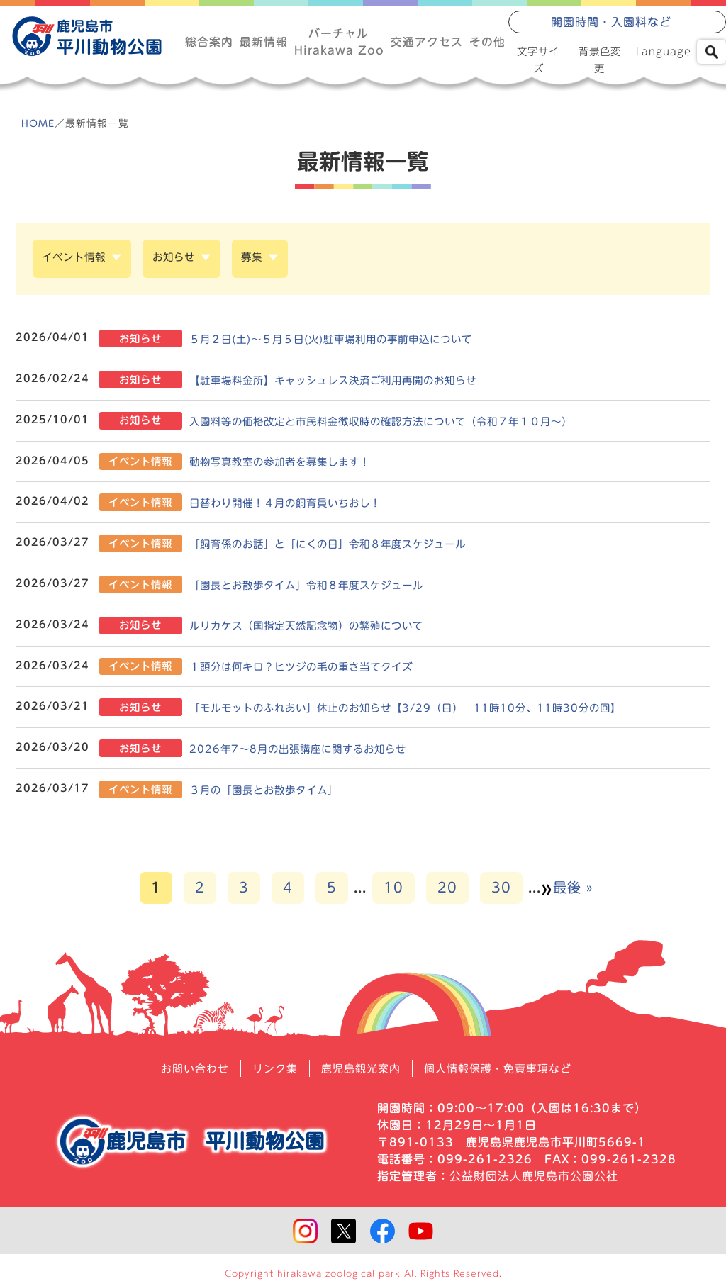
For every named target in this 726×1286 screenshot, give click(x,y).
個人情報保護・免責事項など (503, 1072)
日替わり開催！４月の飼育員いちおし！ (303, 506)
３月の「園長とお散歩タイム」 (280, 793)
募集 (270, 262)
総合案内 (208, 42)
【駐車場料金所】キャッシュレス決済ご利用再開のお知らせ (354, 383)
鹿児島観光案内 (360, 1072)
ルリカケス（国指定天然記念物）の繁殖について (325, 628)
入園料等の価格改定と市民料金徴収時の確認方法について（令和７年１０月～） (405, 423)
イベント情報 (78, 262)
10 (393, 891)
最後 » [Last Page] (573, 891)
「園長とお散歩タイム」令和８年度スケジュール (325, 588)
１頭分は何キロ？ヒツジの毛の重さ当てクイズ (320, 669)
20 (447, 891)
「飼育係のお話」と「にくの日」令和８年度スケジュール (348, 547)
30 (501, 891)
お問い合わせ (186, 1072)
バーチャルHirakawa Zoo (339, 42)
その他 (487, 42)
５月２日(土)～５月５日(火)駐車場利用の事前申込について (352, 342)
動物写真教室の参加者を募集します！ (297, 464)
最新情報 (263, 42)
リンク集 (270, 1072)
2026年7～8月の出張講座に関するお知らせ (315, 752)
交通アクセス (427, 42)
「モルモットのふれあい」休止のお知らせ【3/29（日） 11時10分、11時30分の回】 (428, 710)
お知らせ (185, 262)
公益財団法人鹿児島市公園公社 (533, 1180)
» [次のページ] (547, 892)
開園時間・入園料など (611, 23)
